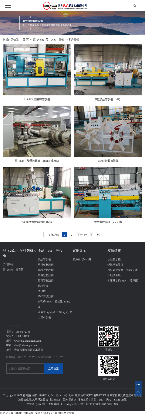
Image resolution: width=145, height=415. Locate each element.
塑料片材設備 (46, 270)
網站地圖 (47, 356)
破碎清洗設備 (46, 296)
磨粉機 (42, 291)
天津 (80, 404)
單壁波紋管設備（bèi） (108, 99)
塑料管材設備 (46, 280)
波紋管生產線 (26, 399)
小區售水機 (114, 259)
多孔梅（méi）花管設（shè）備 (55, 304)
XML (61, 356)
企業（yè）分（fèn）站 (29, 356)
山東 (56, 404)
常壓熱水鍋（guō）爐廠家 (122, 280)
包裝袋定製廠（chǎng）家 (122, 270)
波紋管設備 (44, 259)
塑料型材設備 (46, 275)
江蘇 (86, 404)
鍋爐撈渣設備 (115, 264)
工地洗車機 (114, 275)
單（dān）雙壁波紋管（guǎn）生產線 (37, 160)
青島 (51, 404)
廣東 (116, 404)
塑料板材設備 (46, 264)
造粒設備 (43, 285)
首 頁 (26, 39)
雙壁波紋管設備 (132, 395)
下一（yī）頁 (85, 234)
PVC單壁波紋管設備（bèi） (37, 222)
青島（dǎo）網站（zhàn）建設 (108, 399)
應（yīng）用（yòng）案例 (48, 39)
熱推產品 (10, 356)
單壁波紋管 (41, 399)
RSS (55, 356)
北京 (92, 404)
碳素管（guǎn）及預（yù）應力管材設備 (55, 315)
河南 (110, 404)
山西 (104, 404)
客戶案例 (73, 39)
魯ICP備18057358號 (97, 395)
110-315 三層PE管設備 (37, 99)
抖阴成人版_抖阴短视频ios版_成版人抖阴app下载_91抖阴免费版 (37, 413)
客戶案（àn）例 (81, 259)
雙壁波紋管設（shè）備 (108, 222)
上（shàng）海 (68, 404)
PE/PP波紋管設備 (108, 160)
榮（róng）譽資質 (13, 269)
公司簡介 (8, 264)
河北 (98, 404)
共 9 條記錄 (52, 234)
